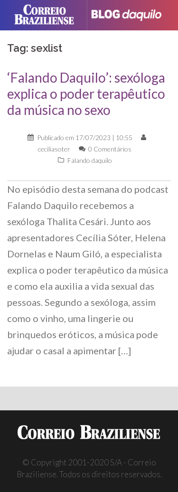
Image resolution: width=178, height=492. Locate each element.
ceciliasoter (54, 149)
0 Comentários (109, 149)
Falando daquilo (89, 160)
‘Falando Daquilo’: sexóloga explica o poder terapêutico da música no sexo (86, 93)
